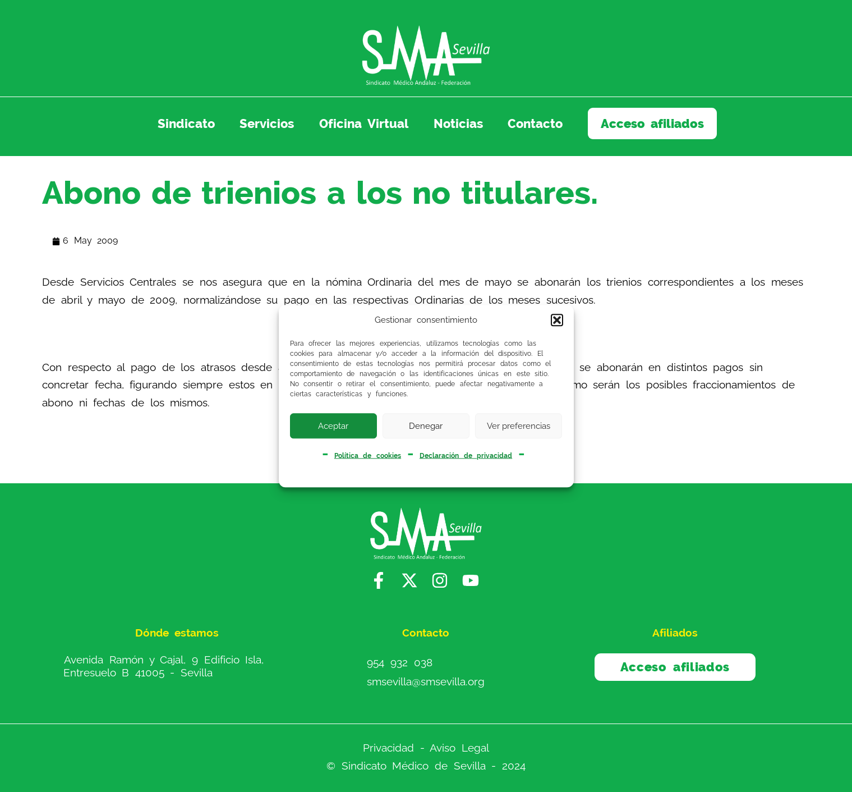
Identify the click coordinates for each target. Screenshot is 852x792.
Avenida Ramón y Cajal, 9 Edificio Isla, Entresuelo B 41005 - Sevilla (163, 666)
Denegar (426, 426)
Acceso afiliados (652, 123)
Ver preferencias (518, 426)
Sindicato (186, 123)
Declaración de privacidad (466, 455)
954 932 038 (399, 662)
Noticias (458, 123)
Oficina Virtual (363, 123)
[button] (557, 320)
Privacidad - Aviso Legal (426, 747)
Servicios (267, 123)
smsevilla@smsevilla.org (426, 681)
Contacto (535, 123)
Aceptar (333, 426)
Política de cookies (367, 455)
